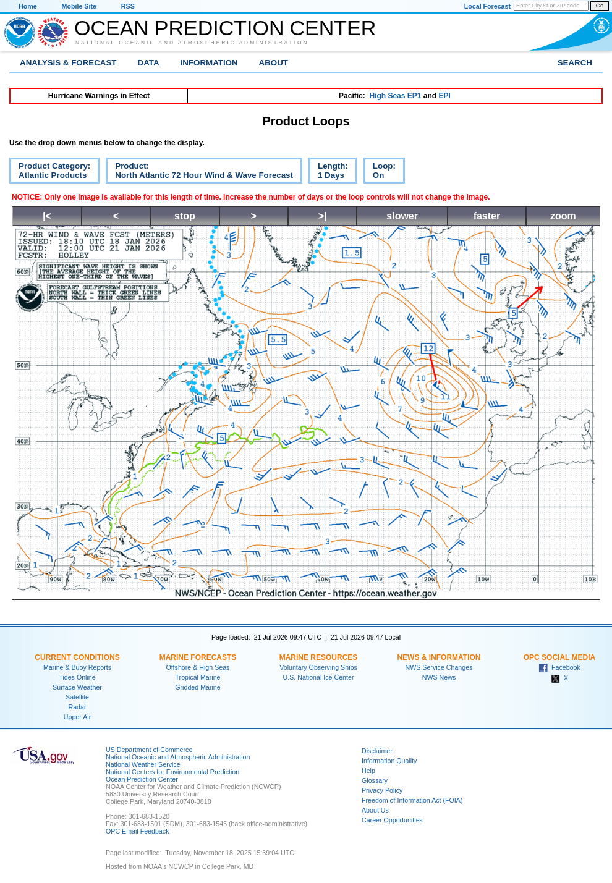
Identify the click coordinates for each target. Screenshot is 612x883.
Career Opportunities (392, 820)
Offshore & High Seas (198, 667)
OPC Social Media (559, 657)
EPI (444, 95)
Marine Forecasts (198, 657)
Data (148, 62)
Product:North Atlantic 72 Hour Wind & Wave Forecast (199, 172)
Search (575, 62)
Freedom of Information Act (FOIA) (412, 800)
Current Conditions (77, 657)
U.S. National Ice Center (318, 677)
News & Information (438, 657)
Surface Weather (77, 687)
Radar (77, 707)
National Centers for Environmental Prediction (172, 771)
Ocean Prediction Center (225, 28)
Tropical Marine (197, 677)
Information (209, 62)
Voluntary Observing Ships (318, 667)
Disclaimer (377, 750)
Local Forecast (487, 6)
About (273, 62)
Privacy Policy (382, 790)
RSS (128, 6)
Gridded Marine (197, 687)
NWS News (439, 677)
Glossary (375, 780)
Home (28, 6)
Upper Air (77, 716)
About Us (375, 810)
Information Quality (389, 760)
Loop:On (379, 172)
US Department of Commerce (149, 749)
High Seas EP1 (395, 95)
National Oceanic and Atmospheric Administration (192, 43)
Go (599, 5)
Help (368, 770)
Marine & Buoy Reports (77, 667)
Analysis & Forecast (68, 62)
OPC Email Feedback (137, 831)
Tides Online (77, 677)
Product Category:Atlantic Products (49, 172)
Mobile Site (79, 6)
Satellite (77, 697)
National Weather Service (143, 764)
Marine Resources (318, 657)
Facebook (559, 667)
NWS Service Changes (439, 667)
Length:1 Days (328, 172)
